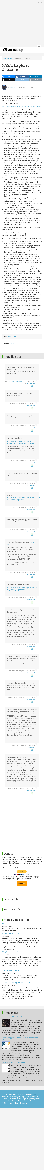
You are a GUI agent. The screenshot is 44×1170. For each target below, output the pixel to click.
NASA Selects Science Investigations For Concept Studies (21, 107)
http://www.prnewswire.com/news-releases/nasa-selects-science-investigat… (21, 442)
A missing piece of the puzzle (12, 933)
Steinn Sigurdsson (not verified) (17, 381)
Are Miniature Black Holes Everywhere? (16, 1017)
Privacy (34, 1094)
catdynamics (7, 58)
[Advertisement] (20, 23)
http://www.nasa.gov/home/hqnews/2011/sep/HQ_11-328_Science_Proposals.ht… (25, 498)
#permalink (31, 383)
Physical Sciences (17, 343)
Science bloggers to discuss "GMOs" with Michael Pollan (20, 1038)
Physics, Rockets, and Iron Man (13, 1062)
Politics (15, 336)
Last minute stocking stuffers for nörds (16, 983)
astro (10, 336)
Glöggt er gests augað (10, 952)
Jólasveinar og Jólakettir (10, 970)
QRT (3, 923)
